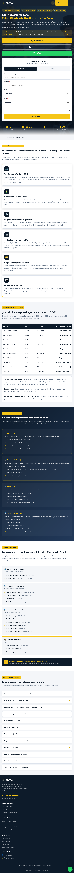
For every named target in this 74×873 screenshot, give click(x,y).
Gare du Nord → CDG (20, 596)
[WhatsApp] (70, 869)
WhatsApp (37, 53)
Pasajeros (7, 107)
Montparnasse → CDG (21, 599)
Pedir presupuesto (37, 47)
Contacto (45, 870)
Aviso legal (29, 870)
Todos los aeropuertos (9, 812)
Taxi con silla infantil (17, 649)
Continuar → (37, 117)
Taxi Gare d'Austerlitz (19, 632)
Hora (6, 99)
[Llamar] (70, 863)
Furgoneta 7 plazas (17, 646)
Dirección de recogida (11, 74)
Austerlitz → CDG (19, 602)
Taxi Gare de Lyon (15, 616)
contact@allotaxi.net (9, 798)
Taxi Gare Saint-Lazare (17, 625)
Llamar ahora (37, 41)
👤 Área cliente (7, 855)
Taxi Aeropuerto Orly (19, 579)
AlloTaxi (7, 2)
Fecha (6, 89)
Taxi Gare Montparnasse (18, 619)
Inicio (3, 137)
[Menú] (70, 3)
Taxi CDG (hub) (7, 806)
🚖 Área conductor (8, 858)
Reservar (61, 3)
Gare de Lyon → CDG (20, 592)
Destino (7, 82)
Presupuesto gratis (8, 848)
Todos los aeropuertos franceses (21, 575)
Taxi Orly (4, 809)
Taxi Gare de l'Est (17, 629)
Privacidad (37, 870)
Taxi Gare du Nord (18, 622)
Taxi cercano (6, 838)
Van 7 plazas (6, 841)
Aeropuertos (10, 137)
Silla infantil (5, 845)
